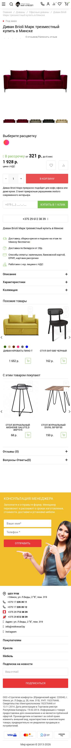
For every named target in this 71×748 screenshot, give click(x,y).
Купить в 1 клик (53, 204)
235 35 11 (17, 602)
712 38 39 (17, 612)
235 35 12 (17, 607)
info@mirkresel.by (15, 626)
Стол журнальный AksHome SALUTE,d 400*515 (18, 427)
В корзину (47, 178)
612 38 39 (17, 616)
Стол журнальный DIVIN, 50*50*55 (53, 426)
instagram (10, 631)
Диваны (20, 12)
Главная (7, 12)
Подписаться (35, 683)
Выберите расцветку (20, 136)
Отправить (22, 543)
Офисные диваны (39, 12)
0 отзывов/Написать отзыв (41, 36)
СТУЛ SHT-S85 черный (53, 351)
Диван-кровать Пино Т (18, 351)
